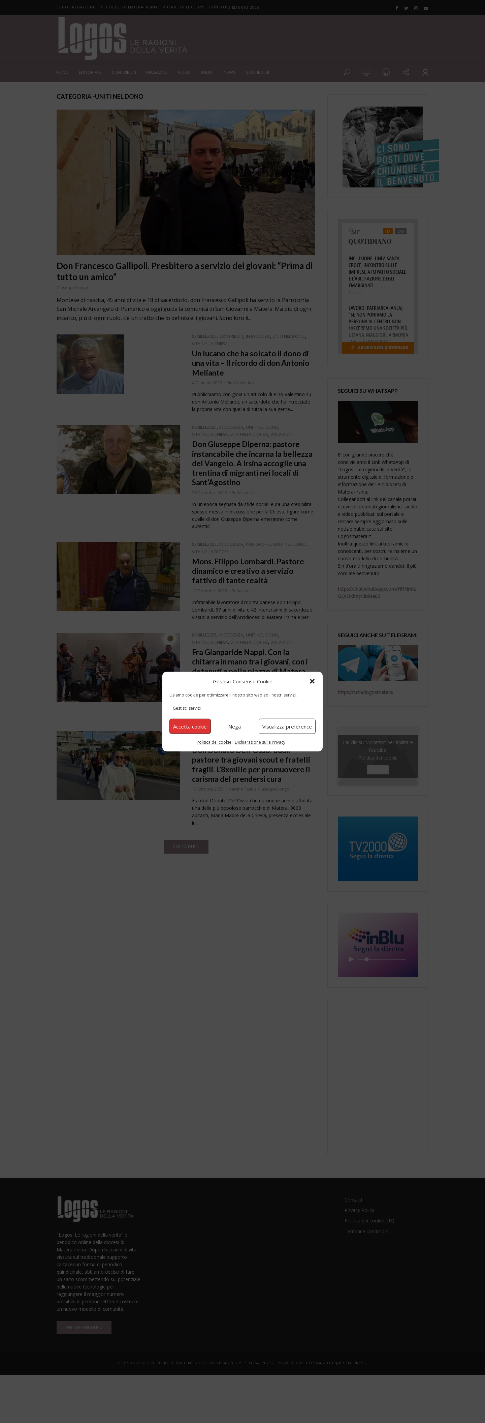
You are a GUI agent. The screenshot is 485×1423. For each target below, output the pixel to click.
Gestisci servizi (187, 708)
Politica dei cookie (214, 742)
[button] (312, 681)
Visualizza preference (287, 726)
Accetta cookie (190, 726)
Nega (234, 726)
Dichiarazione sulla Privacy (260, 742)
